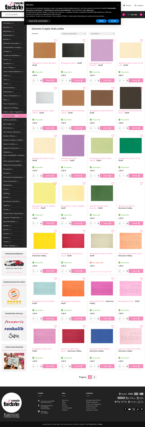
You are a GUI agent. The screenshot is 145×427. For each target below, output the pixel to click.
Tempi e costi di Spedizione (93, 404)
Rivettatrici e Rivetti (12, 201)
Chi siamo (128, 5)
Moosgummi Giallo (40, 253)
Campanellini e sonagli (13, 47)
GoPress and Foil (10, 120)
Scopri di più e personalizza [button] (38, 21)
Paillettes (8, 152)
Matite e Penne (10, 136)
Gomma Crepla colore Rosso (70, 350)
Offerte (64, 402)
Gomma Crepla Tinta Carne (130, 253)
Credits (100, 424)
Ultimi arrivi (65, 400)
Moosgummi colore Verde (129, 158)
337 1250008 (44, 413)
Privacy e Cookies (91, 408)
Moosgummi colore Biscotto (44, 63)
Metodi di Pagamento (92, 402)
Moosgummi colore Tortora (101, 253)
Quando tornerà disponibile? (100, 272)
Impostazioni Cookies (92, 410)
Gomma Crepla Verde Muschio (99, 207)
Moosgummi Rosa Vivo (42, 349)
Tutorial (64, 404)
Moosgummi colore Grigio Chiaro (43, 112)
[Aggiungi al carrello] (50, 80)
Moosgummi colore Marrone (101, 111)
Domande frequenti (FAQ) (93, 400)
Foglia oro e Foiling (11, 108)
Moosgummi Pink (97, 301)
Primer (6, 189)
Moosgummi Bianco (126, 206)
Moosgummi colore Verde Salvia (100, 159)
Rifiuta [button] (101, 21)
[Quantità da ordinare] (37, 80)
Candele (7, 51)
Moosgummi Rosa (125, 301)
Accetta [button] (113, 21)
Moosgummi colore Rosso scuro (71, 254)
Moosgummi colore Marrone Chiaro (72, 112)
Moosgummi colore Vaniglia (72, 206)
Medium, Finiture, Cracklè (14, 140)
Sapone (7, 205)
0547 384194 (44, 407)
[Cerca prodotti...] (18, 14)
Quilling (7, 193)
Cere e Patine (9, 67)
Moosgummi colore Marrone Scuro (130, 112)
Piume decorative (11, 181)
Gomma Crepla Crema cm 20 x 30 (130, 64)
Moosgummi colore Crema (43, 158)
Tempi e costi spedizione (14, 272)
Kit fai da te (8, 128)
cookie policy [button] (90, 10)
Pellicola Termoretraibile (13, 165)
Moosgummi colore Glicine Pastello (101, 64)
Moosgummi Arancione (70, 301)
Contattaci (140, 5)
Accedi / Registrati (67, 408)
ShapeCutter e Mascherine (14, 213)
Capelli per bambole (12, 55)
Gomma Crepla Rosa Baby (129, 349)
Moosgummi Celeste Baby (43, 301)
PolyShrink (8, 185)
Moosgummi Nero (68, 63)
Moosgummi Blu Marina (100, 349)
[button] (118, 4)
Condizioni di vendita (92, 406)
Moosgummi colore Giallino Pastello (43, 207)
